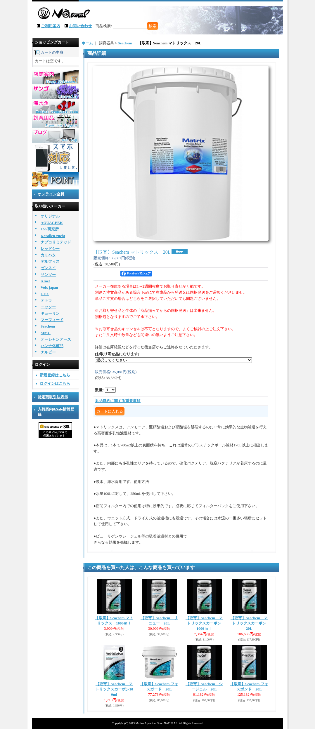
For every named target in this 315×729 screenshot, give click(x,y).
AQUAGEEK (52, 222)
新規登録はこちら (55, 375)
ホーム (87, 43)
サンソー (48, 274)
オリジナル (50, 216)
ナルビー (48, 352)
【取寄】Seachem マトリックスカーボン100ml (114, 689)
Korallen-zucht (53, 236)
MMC (46, 332)
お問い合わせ (80, 26)
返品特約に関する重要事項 (118, 401)
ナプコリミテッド (56, 242)
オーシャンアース (56, 339)
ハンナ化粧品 (52, 346)
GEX (45, 294)
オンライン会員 (51, 194)
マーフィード (52, 320)
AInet (45, 281)
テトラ (46, 300)
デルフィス (50, 261)
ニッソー (48, 307)
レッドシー (50, 248)
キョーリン (50, 313)
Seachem (48, 326)
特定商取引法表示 (53, 397)
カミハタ (48, 255)
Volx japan (49, 287)
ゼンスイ (48, 268)
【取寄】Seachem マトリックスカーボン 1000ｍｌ (205, 623)
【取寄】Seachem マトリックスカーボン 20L (250, 623)
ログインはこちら (55, 383)
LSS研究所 (50, 229)
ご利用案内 (50, 26)
